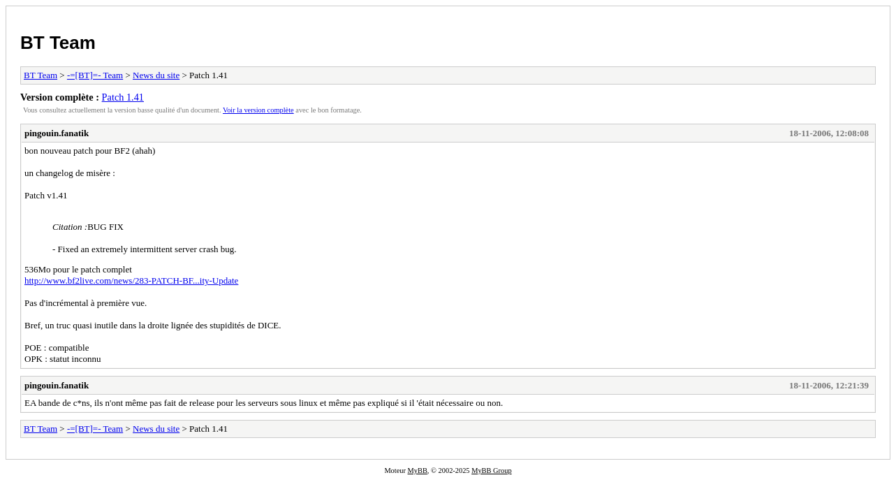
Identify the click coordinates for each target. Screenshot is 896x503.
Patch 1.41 (123, 97)
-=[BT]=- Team (95, 75)
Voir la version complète (258, 110)
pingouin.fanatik (56, 133)
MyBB (417, 470)
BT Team (58, 42)
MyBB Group (491, 470)
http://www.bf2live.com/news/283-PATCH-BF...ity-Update (131, 280)
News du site (156, 75)
